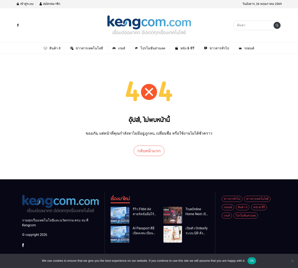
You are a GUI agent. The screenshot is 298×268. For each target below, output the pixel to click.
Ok (252, 260)
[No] (292, 260)
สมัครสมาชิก (49, 4)
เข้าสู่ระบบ (25, 4)
